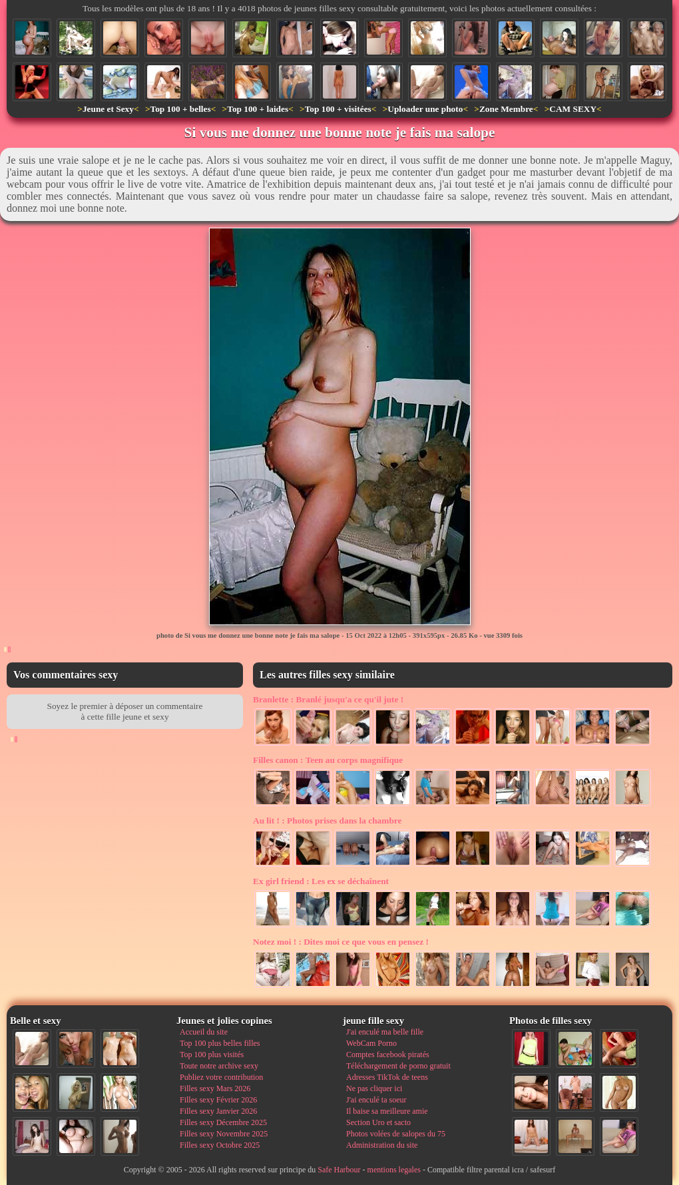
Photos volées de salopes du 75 (395, 1133)
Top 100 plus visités (212, 1054)
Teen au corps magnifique (328, 760)
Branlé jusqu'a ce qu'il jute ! (328, 699)
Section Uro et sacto (378, 1122)
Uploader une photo (425, 109)
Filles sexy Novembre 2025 (224, 1133)
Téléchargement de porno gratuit (398, 1065)
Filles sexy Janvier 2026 (218, 1111)
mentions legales (394, 1169)
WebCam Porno (371, 1043)
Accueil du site (204, 1032)
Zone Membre (506, 109)
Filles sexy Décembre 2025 (223, 1122)
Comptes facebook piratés (387, 1054)
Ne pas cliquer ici (374, 1088)
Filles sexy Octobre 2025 (220, 1145)
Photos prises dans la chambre (327, 821)
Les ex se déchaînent (321, 881)
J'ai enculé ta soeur (376, 1099)
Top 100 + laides (257, 109)
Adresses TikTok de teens (387, 1077)
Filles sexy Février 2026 (218, 1099)
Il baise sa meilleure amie (387, 1111)
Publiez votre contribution (221, 1077)
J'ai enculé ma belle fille (384, 1032)
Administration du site (381, 1145)
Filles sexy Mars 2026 (215, 1088)
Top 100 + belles (180, 109)
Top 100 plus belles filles (220, 1043)
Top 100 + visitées (338, 109)
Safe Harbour (339, 1169)
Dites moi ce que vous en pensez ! (341, 942)
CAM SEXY (572, 109)
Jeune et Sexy (108, 109)
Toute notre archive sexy (219, 1065)
